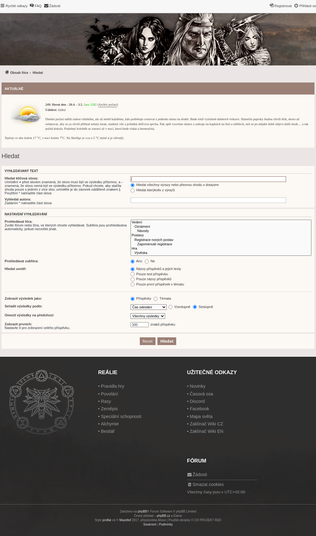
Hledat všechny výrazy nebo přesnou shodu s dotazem (175, 185)
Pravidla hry (112, 386)
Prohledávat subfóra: (22, 261)
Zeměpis (109, 408)
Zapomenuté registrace (221, 244)
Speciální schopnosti (121, 416)
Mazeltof (125, 520)
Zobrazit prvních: (18, 324)
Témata (162, 298)
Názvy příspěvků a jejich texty (156, 269)
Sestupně (203, 307)
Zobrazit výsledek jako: (23, 298)
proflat (106, 520)
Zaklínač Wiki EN (206, 431)
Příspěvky (141, 298)
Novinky (198, 386)
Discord (197, 401)
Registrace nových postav (221, 240)
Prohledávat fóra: (18, 221)
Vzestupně (179, 307)
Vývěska (221, 253)
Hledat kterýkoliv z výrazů (153, 190)
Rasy (106, 401)
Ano (136, 261)
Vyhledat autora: (18, 199)
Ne (150, 261)
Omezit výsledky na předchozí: (29, 315)
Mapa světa (201, 416)
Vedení (221, 222)
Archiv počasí (107, 104)
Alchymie (110, 423)
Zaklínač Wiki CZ (206, 423)
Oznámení (221, 227)
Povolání (109, 393)
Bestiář (108, 431)
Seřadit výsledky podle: (24, 306)
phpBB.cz (163, 515)
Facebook (199, 408)
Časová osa (201, 393)
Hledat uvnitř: (16, 269)
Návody (221, 231)
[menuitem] (35, 6)
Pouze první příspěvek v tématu (157, 284)
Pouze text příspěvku (149, 274)
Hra (221, 249)
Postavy (221, 235)
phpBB (142, 511)
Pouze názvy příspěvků (151, 279)
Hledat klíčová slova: (21, 178)
